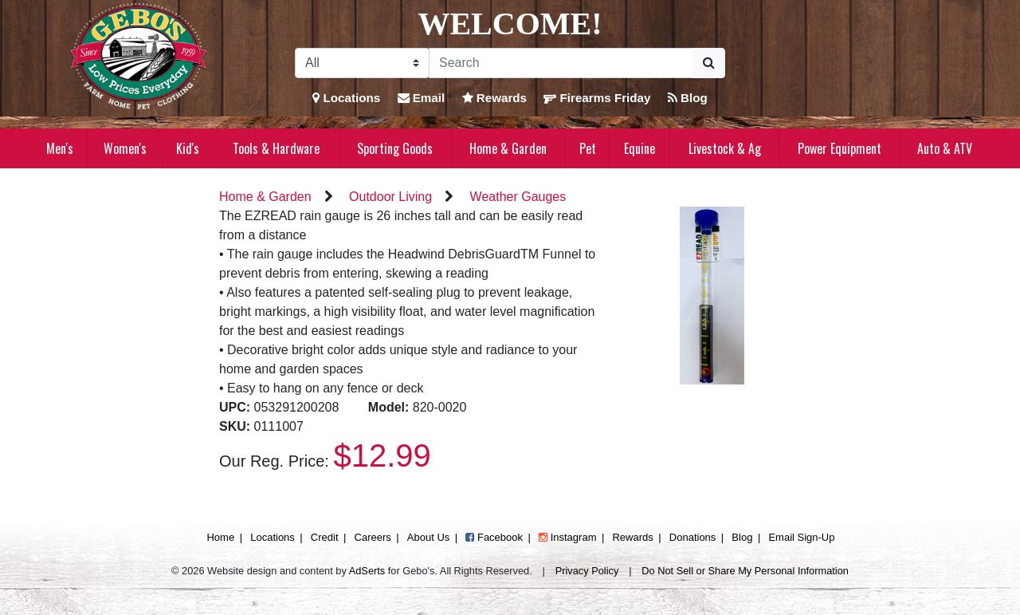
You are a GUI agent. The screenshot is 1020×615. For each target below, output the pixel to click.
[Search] (561, 63)
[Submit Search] (708, 63)
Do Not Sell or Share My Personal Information (745, 571)
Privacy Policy (587, 571)
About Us (428, 537)
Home (220, 537)
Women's (125, 148)
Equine (639, 148)
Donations (692, 537)
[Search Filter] (362, 63)
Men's (59, 148)
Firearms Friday (596, 97)
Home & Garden (508, 148)
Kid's (187, 148)
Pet (587, 148)
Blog (688, 97)
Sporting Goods (395, 148)
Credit (325, 537)
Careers (373, 537)
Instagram (567, 537)
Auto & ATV (944, 148)
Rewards (495, 97)
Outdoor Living (390, 196)
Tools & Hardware (276, 148)
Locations (346, 97)
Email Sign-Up (801, 537)
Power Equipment (839, 148)
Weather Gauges (518, 196)
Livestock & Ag (724, 148)
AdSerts (367, 571)
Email (421, 97)
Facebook (494, 537)
